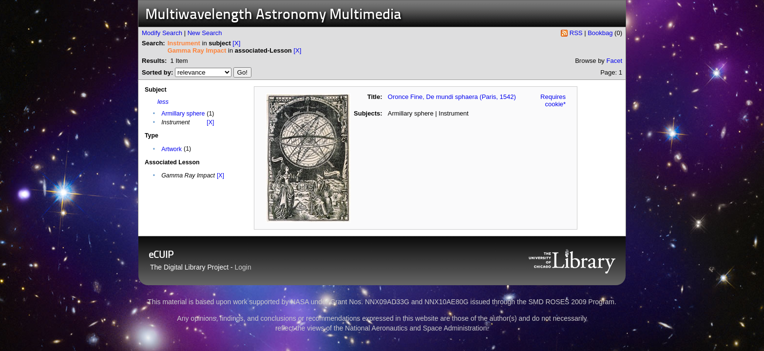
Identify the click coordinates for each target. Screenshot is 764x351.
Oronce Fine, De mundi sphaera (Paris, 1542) (452, 96)
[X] (236, 43)
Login (243, 267)
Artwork (171, 149)
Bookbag (600, 33)
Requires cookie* (553, 100)
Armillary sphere (183, 113)
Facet (614, 60)
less (163, 101)
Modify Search (162, 33)
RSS (576, 33)
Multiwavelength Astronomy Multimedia (273, 15)
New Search (205, 33)
